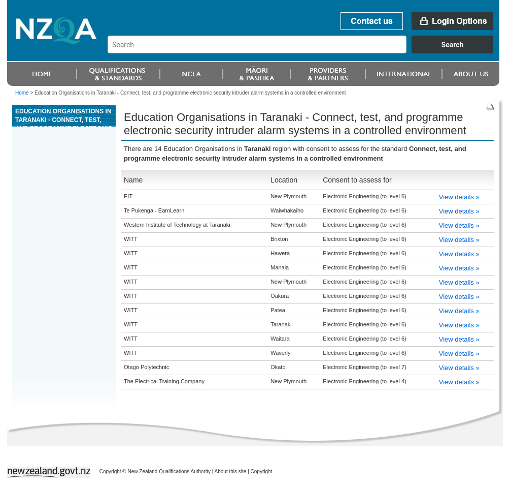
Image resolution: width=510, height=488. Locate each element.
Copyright (262, 471)
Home (22, 93)
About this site (231, 471)
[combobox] (305, 50)
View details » (459, 197)
